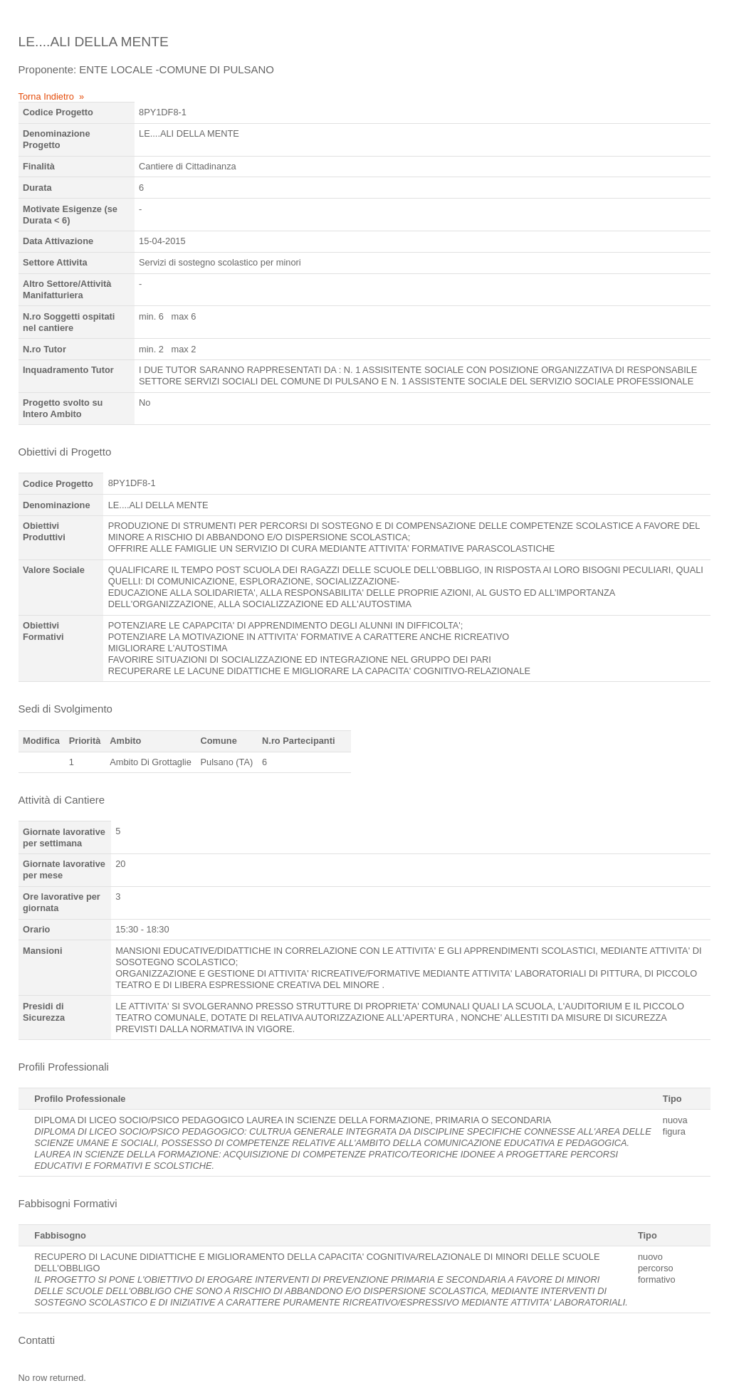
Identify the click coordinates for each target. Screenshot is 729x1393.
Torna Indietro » (51, 96)
